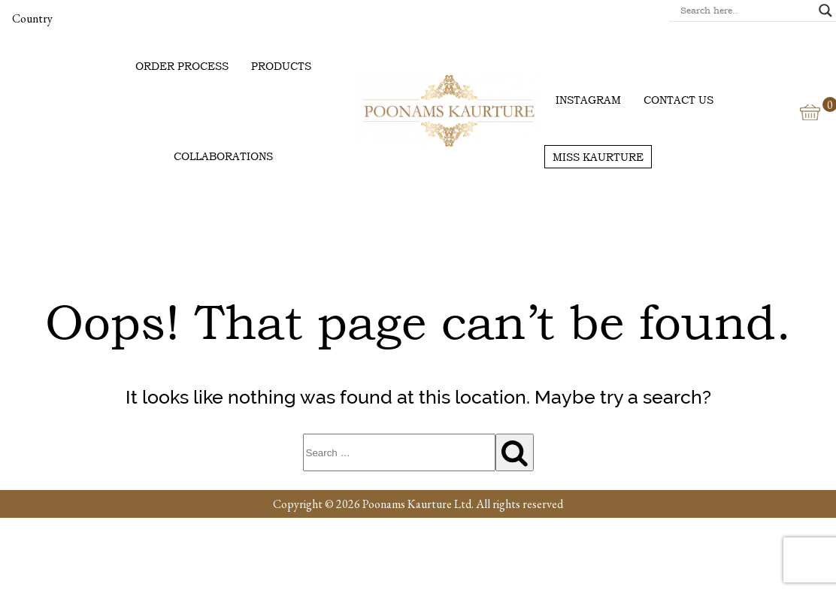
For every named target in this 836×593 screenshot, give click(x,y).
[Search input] (745, 10)
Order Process (182, 66)
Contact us (678, 99)
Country (32, 18)
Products (281, 66)
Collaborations (223, 156)
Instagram (588, 99)
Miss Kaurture (598, 157)
